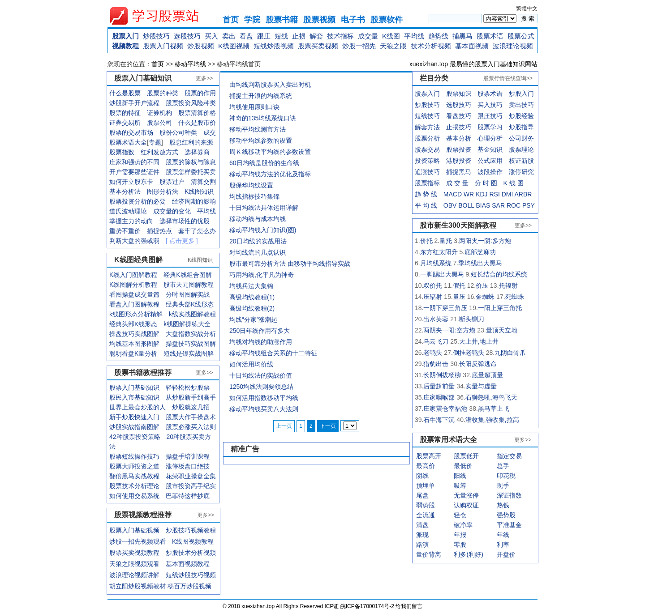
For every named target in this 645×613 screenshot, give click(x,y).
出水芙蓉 (435, 319)
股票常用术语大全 (448, 439)
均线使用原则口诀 (254, 107)
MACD (452, 194)
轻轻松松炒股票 (188, 387)
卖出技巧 (521, 104)
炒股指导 (521, 127)
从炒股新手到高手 (191, 397)
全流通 (425, 515)
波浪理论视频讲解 (134, 575)
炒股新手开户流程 (134, 102)
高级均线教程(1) (252, 297)
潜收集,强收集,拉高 (492, 419)
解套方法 (427, 127)
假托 (459, 285)
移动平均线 (190, 64)
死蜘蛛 (514, 296)
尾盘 (422, 495)
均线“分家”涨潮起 (253, 319)
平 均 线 (426, 205)
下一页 (328, 426)
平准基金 (509, 524)
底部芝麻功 (480, 251)
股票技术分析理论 (134, 486)
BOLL (466, 205)
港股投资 (458, 160)
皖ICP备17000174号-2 (368, 606)
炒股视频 (200, 46)
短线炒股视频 (274, 46)
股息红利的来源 (191, 142)
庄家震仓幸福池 (445, 408)
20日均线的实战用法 (258, 241)
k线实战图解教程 (192, 314)
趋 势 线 (426, 194)
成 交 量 (457, 183)
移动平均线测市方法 (257, 129)
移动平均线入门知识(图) (262, 230)
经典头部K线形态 (190, 304)
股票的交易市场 (131, 132)
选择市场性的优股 (184, 221)
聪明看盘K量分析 (133, 353)
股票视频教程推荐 (143, 515)
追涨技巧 (427, 171)
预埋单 (425, 485)
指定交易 (509, 456)
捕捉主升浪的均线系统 (260, 95)
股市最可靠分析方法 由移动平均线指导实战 (289, 263)
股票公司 (159, 122)
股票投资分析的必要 (137, 201)
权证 (515, 160)
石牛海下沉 (439, 419)
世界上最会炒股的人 (137, 407)
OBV (450, 205)
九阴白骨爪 (510, 352)
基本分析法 (125, 191)
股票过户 (172, 181)
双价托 (432, 285)
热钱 (503, 505)
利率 (503, 544)
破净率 (463, 524)
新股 (527, 160)
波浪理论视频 (513, 46)
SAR (498, 205)
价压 (482, 285)
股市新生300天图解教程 (458, 225)
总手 (503, 465)
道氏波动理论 (128, 211)
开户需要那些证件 (134, 171)
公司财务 (521, 138)
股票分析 (427, 138)
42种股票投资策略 (134, 436)
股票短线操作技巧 (134, 456)
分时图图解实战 (188, 294)
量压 (459, 296)
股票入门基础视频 (134, 530)
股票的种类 (162, 93)
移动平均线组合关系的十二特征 (273, 353)
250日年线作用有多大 (259, 330)
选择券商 (197, 152)
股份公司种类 (178, 132)
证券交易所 (125, 122)
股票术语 (490, 36)
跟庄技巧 (490, 115)
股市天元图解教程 (188, 284)
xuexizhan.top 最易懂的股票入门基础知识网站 (473, 64)
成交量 (368, 36)
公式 (483, 160)
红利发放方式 (159, 152)
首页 (231, 19)
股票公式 (520, 36)
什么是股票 (125, 93)
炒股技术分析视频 (191, 552)
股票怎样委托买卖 (191, 171)
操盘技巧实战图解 (134, 333)
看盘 (246, 36)
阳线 (460, 475)
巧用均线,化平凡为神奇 (261, 274)
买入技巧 (490, 104)
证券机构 (159, 112)
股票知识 (458, 93)
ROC (513, 205)
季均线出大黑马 (480, 263)
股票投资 (458, 149)
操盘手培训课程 (188, 456)
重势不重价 (125, 230)
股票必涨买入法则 (191, 426)
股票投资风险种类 (191, 102)
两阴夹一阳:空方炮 (449, 330)
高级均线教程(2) (252, 308)
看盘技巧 (458, 115)
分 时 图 (486, 183)
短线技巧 (427, 115)
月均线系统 (436, 263)
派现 (422, 534)
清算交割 (203, 181)
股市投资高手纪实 (191, 486)
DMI (507, 194)
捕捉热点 (159, 230)
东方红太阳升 (439, 251)
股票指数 (121, 152)
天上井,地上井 (479, 341)
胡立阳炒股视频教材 (137, 586)
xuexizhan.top (162, 16)
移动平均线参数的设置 (260, 140)
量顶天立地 (501, 330)
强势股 (506, 515)
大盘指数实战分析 (191, 333)
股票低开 (466, 456)
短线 (281, 36)
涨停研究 (521, 171)
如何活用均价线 (251, 364)
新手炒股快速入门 (134, 417)
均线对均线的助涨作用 (260, 341)
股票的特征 (125, 112)
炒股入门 (521, 93)
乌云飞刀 (435, 341)
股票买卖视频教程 (134, 552)
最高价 (425, 465)
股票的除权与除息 (191, 162)
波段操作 (490, 171)
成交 (209, 132)
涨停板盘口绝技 (188, 466)
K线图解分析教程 (133, 284)
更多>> (204, 78)
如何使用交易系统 (134, 495)
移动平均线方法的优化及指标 (270, 174)
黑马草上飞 (493, 408)
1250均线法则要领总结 (261, 386)
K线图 (391, 36)
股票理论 (521, 149)
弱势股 (425, 505)
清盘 (422, 524)
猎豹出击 (435, 363)
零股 (460, 544)
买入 (211, 36)
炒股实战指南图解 (134, 426)
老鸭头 (432, 352)
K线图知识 (199, 191)
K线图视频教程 (193, 541)
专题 (155, 142)
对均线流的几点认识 (257, 252)
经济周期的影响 (194, 201)
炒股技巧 (156, 36)
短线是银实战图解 (188, 353)
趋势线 (438, 36)
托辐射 (508, 285)
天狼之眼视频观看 (134, 563)
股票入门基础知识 (134, 387)
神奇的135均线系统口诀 (262, 118)
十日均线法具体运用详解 (263, 207)
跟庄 (264, 36)
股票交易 (427, 149)
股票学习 (490, 127)
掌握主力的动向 (131, 221)
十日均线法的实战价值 (260, 375)
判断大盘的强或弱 (134, 240)
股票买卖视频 (318, 46)
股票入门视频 (163, 46)
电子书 (353, 19)
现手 (503, 485)
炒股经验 (521, 115)
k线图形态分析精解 (136, 314)
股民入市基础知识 (134, 397)
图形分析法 (162, 191)
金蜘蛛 (485, 296)
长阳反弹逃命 (478, 363)
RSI (494, 194)
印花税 (506, 475)
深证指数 (509, 495)
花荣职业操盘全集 (191, 476)
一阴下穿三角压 (445, 307)
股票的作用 (200, 93)
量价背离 (428, 554)
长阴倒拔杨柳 (442, 375)
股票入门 (125, 36)
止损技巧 (458, 127)
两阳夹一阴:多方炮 (485, 240)
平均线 (414, 36)
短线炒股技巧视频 (191, 575)
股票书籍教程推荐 (143, 372)
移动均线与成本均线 (257, 218)
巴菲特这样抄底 (188, 495)
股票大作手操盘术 (191, 417)
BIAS (483, 205)
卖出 (229, 36)
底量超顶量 (487, 375)
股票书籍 (282, 19)
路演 (422, 544)
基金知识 (490, 149)
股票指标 (427, 183)
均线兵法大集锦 (251, 285)
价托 (426, 240)
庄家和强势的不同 (134, 162)
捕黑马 (462, 36)
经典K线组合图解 (187, 274)
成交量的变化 (172, 211)
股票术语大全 (128, 142)
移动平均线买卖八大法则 (263, 409)
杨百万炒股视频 (189, 586)
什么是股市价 (197, 122)
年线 (503, 534)
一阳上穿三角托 (500, 307)
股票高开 (428, 456)
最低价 (463, 465)
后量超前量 (439, 386)
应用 (496, 160)
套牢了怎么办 (197, 230)
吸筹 (460, 485)
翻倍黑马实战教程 (134, 476)
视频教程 (125, 46)
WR (469, 194)
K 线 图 (513, 183)
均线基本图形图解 (134, 343)
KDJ (481, 194)
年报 (460, 534)
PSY (528, 205)
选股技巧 (187, 36)
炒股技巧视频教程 (191, 530)
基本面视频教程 (188, 563)
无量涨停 (466, 495)
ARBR (523, 194)
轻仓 (460, 515)
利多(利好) (468, 554)
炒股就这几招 (191, 407)
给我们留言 (409, 606)
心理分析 (490, 138)
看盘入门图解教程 (134, 304)
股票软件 (386, 19)
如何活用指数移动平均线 (263, 397)
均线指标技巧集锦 (254, 196)
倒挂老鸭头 (468, 352)
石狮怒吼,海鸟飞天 (491, 397)
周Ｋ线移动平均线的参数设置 (270, 151)
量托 (445, 240)
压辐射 (432, 296)
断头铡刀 (471, 319)
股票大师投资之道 (134, 466)
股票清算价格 (197, 112)
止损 (298, 36)
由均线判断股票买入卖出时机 (270, 84)
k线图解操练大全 (187, 324)
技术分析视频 (431, 46)
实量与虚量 (481, 386)
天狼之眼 (393, 46)
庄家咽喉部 (439, 397)
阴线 (422, 475)
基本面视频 (472, 46)
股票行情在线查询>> (508, 78)
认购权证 (466, 505)
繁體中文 (527, 8)
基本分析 (458, 138)
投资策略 (427, 160)
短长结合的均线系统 (499, 274)
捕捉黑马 (458, 171)
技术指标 (340, 36)
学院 (252, 19)
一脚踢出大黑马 (442, 274)
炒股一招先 (359, 46)
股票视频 (319, 19)
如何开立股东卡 (131, 181)
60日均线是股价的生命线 (264, 162)
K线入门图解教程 (133, 274)
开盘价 (506, 554)
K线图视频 (233, 46)
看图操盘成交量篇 (134, 294)
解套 (316, 36)
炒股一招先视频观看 (137, 541)
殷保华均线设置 (251, 185)
